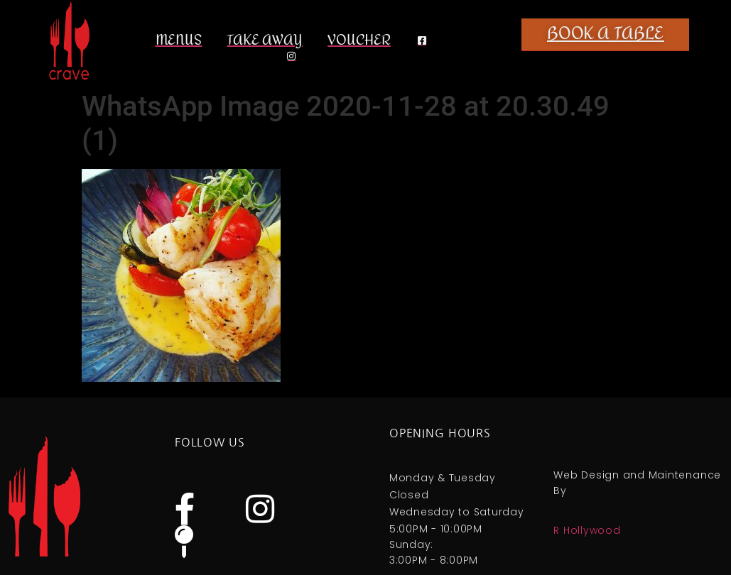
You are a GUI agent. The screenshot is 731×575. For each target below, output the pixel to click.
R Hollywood (586, 530)
